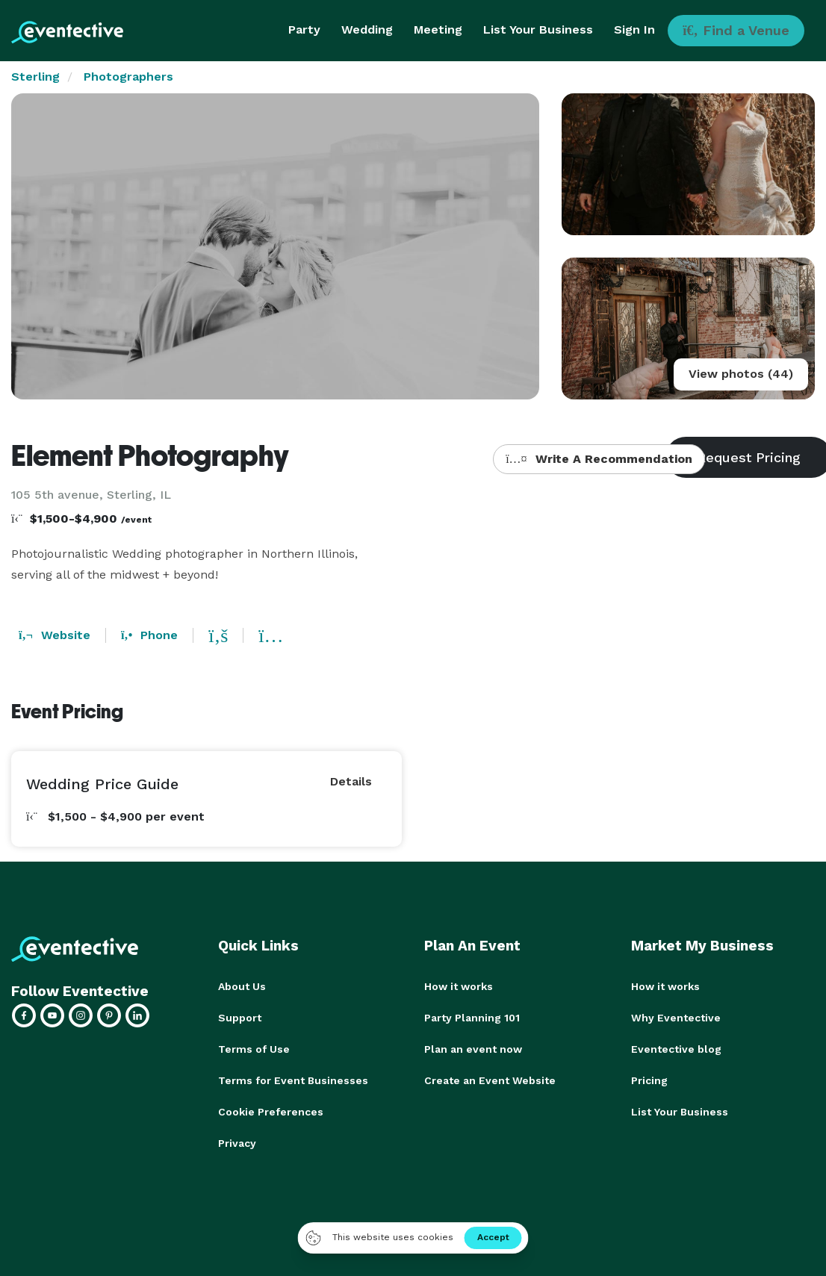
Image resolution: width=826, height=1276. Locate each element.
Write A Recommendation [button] (599, 459)
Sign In (634, 29)
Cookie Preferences (270, 1112)
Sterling (35, 76)
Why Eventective (676, 1018)
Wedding (367, 29)
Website (54, 635)
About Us (242, 986)
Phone (149, 635)
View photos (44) (741, 374)
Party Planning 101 (472, 1018)
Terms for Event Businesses (293, 1080)
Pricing (649, 1080)
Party (304, 29)
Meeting (438, 29)
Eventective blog (676, 1049)
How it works (458, 986)
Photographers (128, 76)
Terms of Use (254, 1049)
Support (239, 1018)
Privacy (237, 1143)
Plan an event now (473, 1049)
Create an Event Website (490, 1080)
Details (351, 781)
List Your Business (538, 29)
